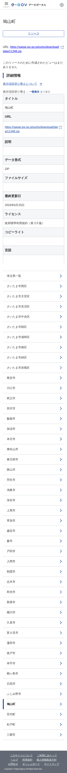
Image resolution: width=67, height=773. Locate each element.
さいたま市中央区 (18, 316)
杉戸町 (11, 724)
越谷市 (11, 530)
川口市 (11, 388)
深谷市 (11, 500)
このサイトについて (21, 755)
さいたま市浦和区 (18, 337)
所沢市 (11, 408)
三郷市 (11, 734)
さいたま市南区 (17, 347)
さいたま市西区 (17, 286)
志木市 (11, 581)
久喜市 (11, 622)
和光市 (11, 591)
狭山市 (11, 469)
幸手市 (11, 663)
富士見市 (12, 632)
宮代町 (11, 714)
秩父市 (11, 398)
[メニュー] (6, 5)
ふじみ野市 (14, 693)
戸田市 (11, 551)
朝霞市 (11, 571)
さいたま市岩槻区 (18, 367)
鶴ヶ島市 (12, 673)
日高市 (11, 683)
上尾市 (11, 510)
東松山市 (12, 449)
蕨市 (10, 540)
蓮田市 (11, 642)
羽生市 (11, 479)
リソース (33, 33)
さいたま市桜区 (17, 326)
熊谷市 (11, 377)
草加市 (11, 520)
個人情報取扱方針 (47, 759)
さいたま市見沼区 (18, 306)
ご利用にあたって (47, 755)
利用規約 (27, 759)
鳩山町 (11, 704)
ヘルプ (14, 759)
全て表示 (45, 91)
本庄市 (11, 439)
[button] (61, 5)
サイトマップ (51, 764)
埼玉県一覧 (14, 275)
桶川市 (11, 612)
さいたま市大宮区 (18, 296)
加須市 (11, 428)
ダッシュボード (31, 764)
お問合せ (13, 764)
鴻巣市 (11, 489)
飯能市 (11, 418)
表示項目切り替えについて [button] (23, 83)
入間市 (11, 561)
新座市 (11, 602)
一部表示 (34, 91)
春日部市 (12, 459)
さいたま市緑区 (17, 357)
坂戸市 (11, 653)
